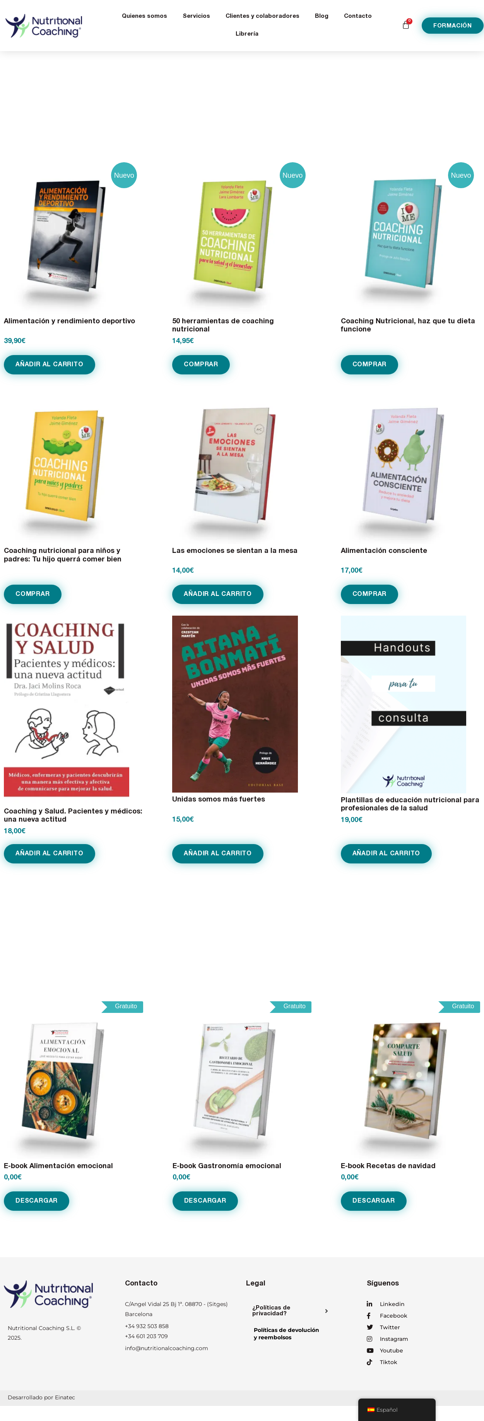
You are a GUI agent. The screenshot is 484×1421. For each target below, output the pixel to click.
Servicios (196, 16)
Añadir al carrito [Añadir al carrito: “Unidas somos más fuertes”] (218, 853)
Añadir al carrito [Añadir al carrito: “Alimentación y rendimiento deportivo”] (49, 364)
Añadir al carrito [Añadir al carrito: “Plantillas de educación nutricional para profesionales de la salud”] (386, 853)
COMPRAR (201, 364)
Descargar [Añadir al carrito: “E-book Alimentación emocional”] (36, 1200)
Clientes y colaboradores (262, 16)
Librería (247, 34)
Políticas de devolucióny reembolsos (286, 1332)
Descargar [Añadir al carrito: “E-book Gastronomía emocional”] (205, 1200)
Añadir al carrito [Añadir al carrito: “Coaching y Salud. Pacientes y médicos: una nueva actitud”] (49, 853)
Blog (321, 16)
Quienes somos (144, 16)
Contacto (358, 16)
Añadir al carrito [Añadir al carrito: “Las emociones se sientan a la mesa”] (218, 593)
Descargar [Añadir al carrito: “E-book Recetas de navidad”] (373, 1200)
